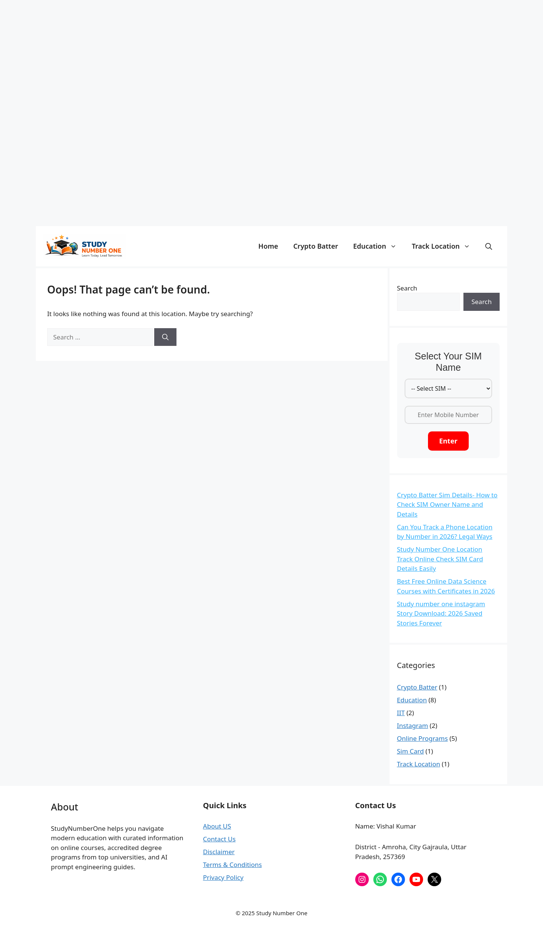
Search (407, 288)
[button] (489, 246)
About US (217, 826)
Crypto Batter (315, 246)
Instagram (412, 725)
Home (268, 246)
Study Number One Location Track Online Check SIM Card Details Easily (440, 559)
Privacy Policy (223, 877)
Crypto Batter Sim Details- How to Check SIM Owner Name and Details (447, 504)
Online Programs (422, 738)
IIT (401, 712)
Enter (448, 440)
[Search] (165, 337)
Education (378, 246)
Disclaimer (219, 851)
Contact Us (219, 839)
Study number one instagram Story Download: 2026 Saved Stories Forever (441, 613)
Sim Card (410, 751)
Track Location (445, 246)
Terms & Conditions (232, 864)
